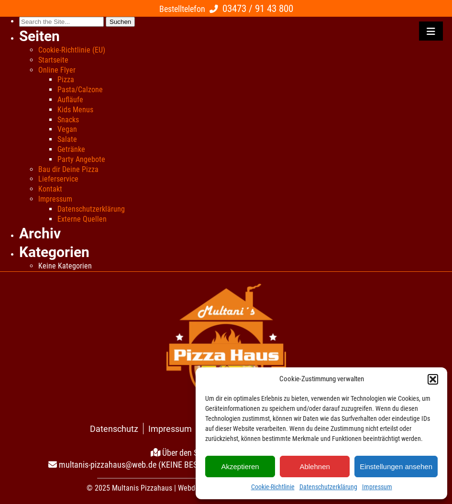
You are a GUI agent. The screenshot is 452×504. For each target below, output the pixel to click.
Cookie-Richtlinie (273, 487)
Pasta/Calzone (80, 89)
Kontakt (50, 188)
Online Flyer (57, 70)
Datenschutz (114, 429)
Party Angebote (81, 159)
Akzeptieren (240, 466)
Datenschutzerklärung (328, 487)
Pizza (65, 79)
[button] (433, 379)
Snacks (68, 119)
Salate (67, 139)
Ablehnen (314, 466)
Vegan (67, 129)
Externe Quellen (82, 219)
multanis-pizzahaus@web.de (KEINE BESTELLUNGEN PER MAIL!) (169, 465)
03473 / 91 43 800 (257, 8)
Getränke (71, 149)
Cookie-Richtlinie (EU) (71, 49)
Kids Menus (75, 109)
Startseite (53, 59)
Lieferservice (58, 178)
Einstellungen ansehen (396, 466)
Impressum (377, 487)
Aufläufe (70, 99)
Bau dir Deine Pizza (68, 169)
